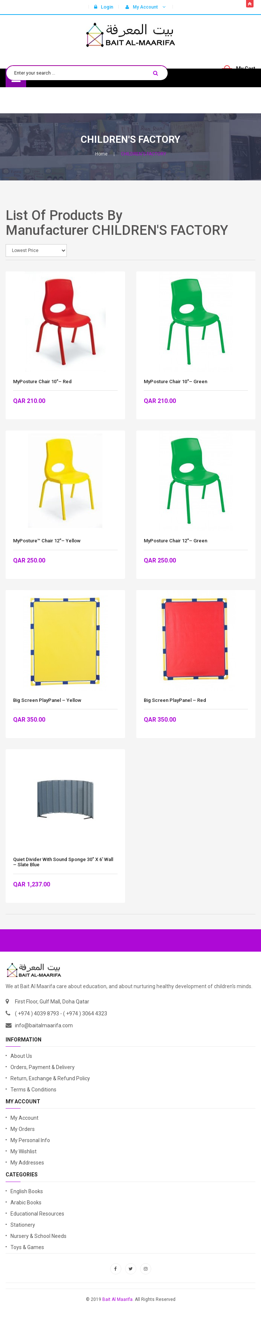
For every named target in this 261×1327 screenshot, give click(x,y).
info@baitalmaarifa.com (44, 1025)
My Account (24, 1118)
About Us (21, 1056)
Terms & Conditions (33, 1090)
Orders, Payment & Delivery (42, 1067)
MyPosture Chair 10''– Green (175, 381)
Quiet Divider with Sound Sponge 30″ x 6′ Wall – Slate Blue (63, 862)
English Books (26, 1191)
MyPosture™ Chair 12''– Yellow (47, 540)
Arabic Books (25, 1202)
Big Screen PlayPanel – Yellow (47, 700)
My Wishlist (23, 1151)
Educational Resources (37, 1214)
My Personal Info (30, 1140)
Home (101, 154)
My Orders (22, 1129)
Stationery (22, 1225)
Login (103, 7)
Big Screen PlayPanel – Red (175, 700)
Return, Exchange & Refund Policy (50, 1078)
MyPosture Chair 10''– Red (42, 381)
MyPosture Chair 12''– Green (175, 540)
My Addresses (27, 1163)
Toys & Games (27, 1247)
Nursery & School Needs (38, 1236)
